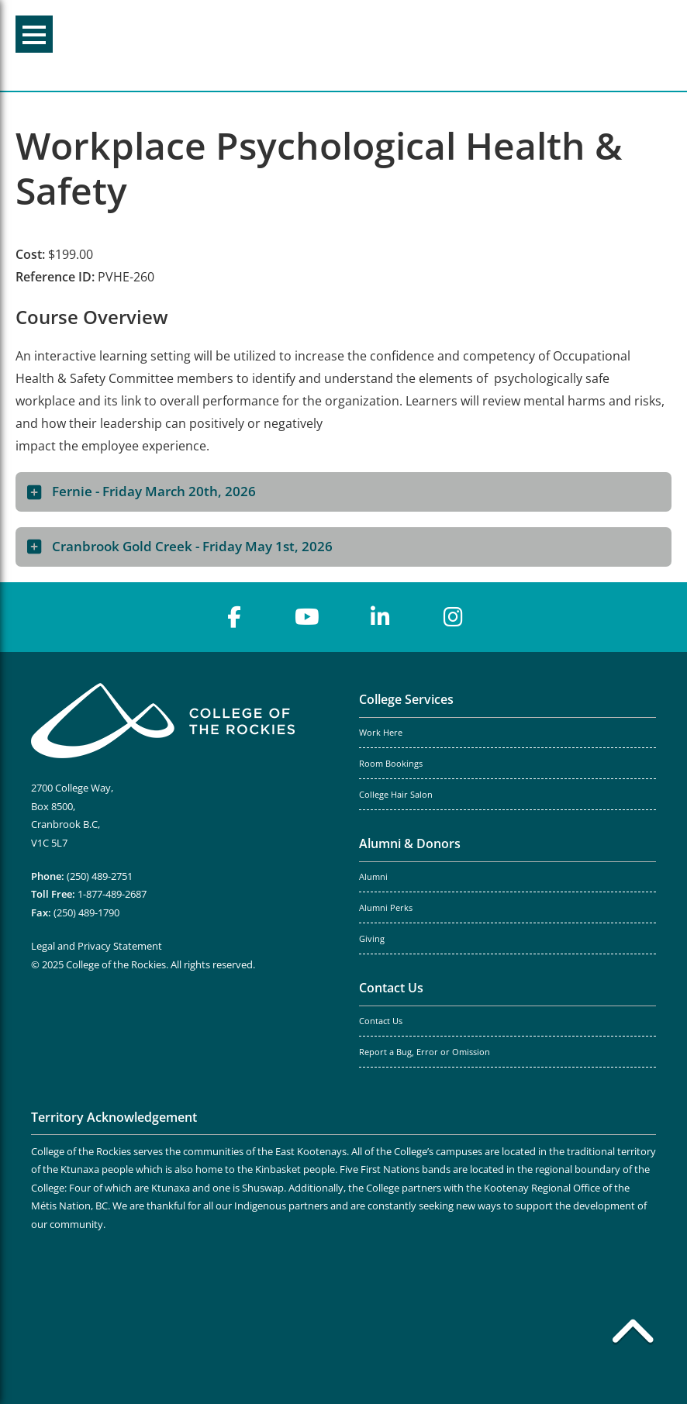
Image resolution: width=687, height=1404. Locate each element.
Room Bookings (391, 763)
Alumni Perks (386, 907)
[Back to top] (632, 1334)
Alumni (373, 876)
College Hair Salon (396, 794)
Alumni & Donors (410, 843)
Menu (34, 34)
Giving (372, 938)
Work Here (380, 732)
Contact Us (391, 987)
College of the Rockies (336, 45)
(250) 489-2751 (100, 876)
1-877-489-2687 (112, 894)
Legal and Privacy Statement (96, 946)
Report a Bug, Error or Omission (424, 1052)
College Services (406, 699)
